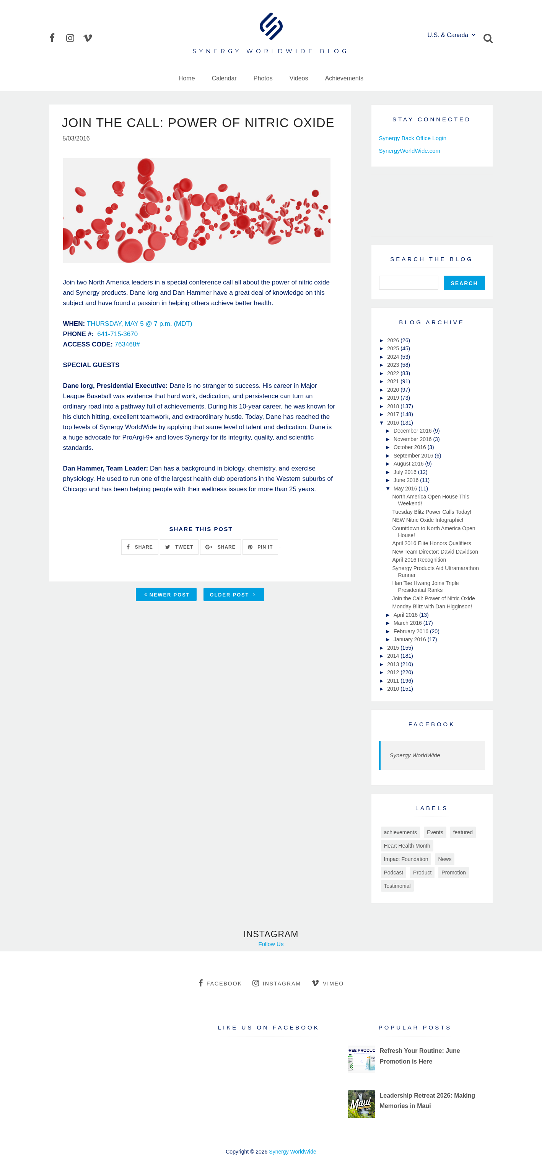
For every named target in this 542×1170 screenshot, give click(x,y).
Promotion (453, 872)
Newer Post (167, 595)
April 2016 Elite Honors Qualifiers (431, 543)
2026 (393, 340)
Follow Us (271, 944)
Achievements (344, 78)
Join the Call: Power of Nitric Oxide (433, 598)
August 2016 (409, 464)
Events (435, 832)
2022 (393, 373)
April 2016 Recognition (419, 560)
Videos (299, 78)
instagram (276, 983)
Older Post (233, 595)
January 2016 (411, 639)
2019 (393, 398)
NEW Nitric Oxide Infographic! (427, 520)
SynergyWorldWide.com (410, 150)
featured (463, 832)
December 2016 (413, 431)
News (444, 859)
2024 (393, 357)
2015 (393, 648)
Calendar (224, 78)
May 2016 (406, 488)
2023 (393, 365)
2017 (393, 414)
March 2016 (408, 623)
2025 (393, 348)
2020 (393, 390)
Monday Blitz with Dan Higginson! (432, 606)
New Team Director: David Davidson (435, 552)
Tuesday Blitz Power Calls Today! (431, 512)
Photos (263, 78)
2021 (393, 381)
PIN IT (260, 548)
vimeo (327, 983)
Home (187, 78)
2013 (393, 664)
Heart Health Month (407, 846)
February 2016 (412, 631)
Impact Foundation (406, 859)
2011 (393, 681)
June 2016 (407, 480)
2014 (393, 656)
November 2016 (413, 439)
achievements (400, 832)
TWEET (179, 548)
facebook (220, 983)
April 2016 (406, 615)
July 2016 (406, 472)
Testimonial (397, 886)
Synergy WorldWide (415, 755)
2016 (393, 423)
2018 (393, 406)
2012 (393, 672)
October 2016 (411, 447)
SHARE (140, 548)
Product (422, 872)
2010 (393, 689)
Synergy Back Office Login (412, 138)
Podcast (394, 872)
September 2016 (414, 456)
